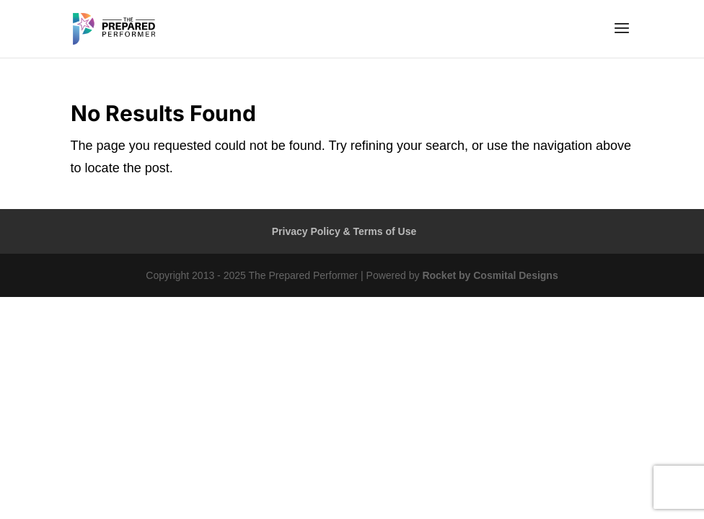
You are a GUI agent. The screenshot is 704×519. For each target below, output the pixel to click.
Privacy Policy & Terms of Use (344, 231)
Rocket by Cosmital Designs (490, 275)
